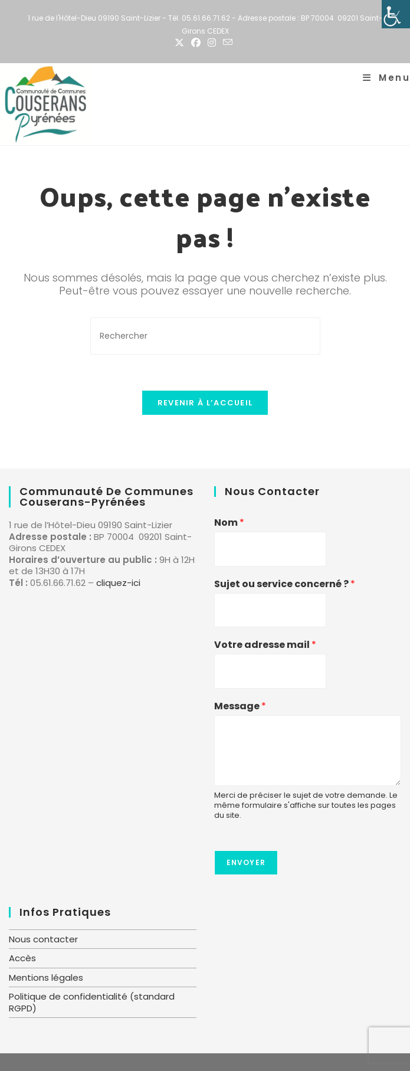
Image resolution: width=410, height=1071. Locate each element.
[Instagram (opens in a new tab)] (211, 43)
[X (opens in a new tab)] (181, 43)
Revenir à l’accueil (205, 402)
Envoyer (246, 862)
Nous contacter (43, 939)
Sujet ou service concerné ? (284, 584)
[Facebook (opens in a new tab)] (196, 43)
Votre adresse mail (265, 645)
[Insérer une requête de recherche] (205, 336)
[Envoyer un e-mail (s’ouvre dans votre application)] (227, 42)
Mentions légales (46, 977)
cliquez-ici (118, 583)
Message (240, 706)
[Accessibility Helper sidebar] (396, 14)
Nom (229, 523)
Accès (22, 958)
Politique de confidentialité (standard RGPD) (92, 1002)
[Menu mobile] (386, 77)
